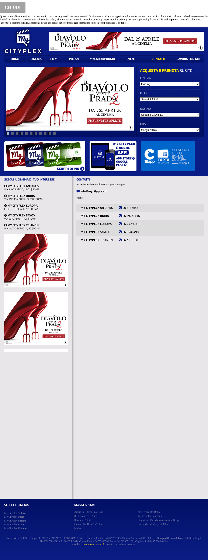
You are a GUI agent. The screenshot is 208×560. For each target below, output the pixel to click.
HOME (15, 59)
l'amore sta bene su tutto (88, 524)
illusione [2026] (82, 520)
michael (78, 528)
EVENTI (131, 59)
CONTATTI (158, 59)
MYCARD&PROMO (102, 59)
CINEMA (36, 59)
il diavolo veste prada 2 (86, 516)
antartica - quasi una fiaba (88, 511)
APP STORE (125, 158)
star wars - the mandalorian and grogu (159, 520)
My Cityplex (15, 513)
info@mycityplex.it (93, 191)
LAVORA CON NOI (188, 59)
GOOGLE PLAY (122, 163)
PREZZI (74, 59)
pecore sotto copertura (150, 516)
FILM (53, 59)
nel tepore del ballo (149, 511)
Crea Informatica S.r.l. (93, 544)
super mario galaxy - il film (153, 524)
